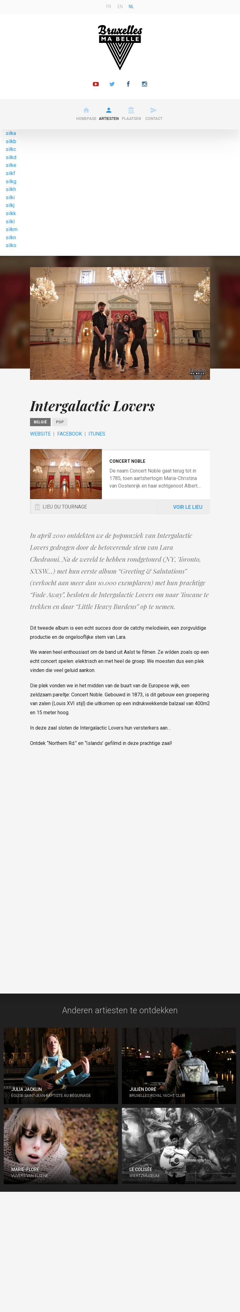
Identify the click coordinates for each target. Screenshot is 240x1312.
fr (108, 6)
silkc (11, 149)
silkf (10, 173)
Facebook (69, 434)
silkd (11, 157)
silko (11, 245)
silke (11, 165)
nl (131, 6)
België (40, 422)
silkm (12, 229)
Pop (60, 422)
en (120, 6)
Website (40, 434)
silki (10, 197)
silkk (11, 213)
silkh (11, 189)
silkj (10, 205)
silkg (11, 181)
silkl (10, 222)
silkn (11, 237)
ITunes (96, 434)
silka (11, 133)
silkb (11, 141)
